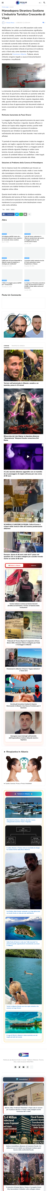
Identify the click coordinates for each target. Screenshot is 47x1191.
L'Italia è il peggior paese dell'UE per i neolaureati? (11, 283)
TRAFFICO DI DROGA (18, 346)
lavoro (12, 7)
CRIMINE (6, 346)
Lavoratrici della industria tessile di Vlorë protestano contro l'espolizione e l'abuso (34, 262)
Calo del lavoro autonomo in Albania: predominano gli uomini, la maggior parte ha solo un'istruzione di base (34, 239)
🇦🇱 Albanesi (32, 565)
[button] (2, 2)
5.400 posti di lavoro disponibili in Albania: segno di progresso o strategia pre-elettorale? (12, 262)
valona (12, 209)
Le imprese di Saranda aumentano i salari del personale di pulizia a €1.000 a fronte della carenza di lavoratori (34, 285)
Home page (5, 7)
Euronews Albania (19, 54)
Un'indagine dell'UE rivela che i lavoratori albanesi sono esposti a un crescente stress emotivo (12, 238)
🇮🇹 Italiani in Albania (14, 565)
